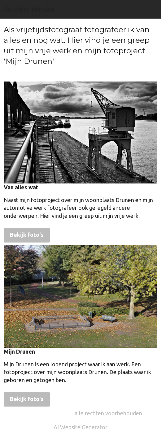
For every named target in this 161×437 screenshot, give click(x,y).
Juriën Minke (29, 9)
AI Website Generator (80, 427)
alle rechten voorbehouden (108, 413)
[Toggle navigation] (153, 1)
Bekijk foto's (27, 235)
